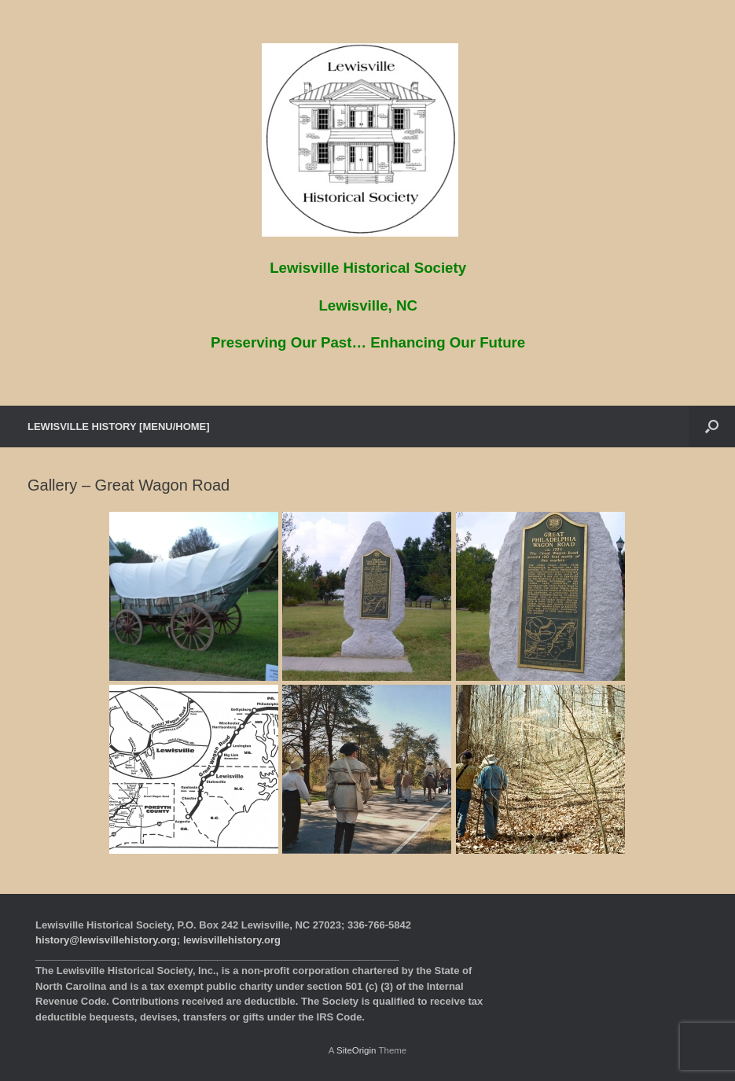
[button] (712, 426)
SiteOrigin (356, 1050)
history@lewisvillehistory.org (106, 940)
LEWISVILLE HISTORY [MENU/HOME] (119, 426)
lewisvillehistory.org (232, 940)
